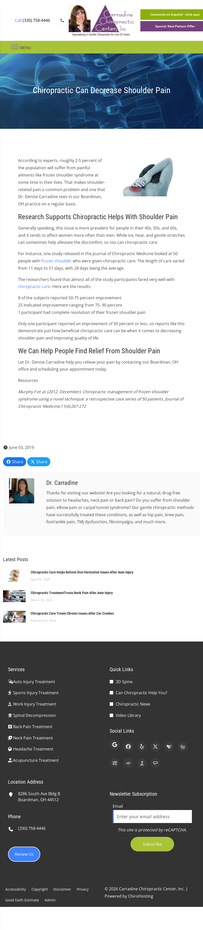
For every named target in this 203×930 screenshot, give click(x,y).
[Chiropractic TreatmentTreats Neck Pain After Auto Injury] (14, 596)
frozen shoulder (56, 261)
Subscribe (152, 844)
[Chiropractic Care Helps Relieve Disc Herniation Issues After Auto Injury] (14, 575)
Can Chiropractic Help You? (141, 692)
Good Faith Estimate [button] (22, 900)
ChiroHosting (140, 896)
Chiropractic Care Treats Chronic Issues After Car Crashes (72, 613)
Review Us (24, 854)
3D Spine (124, 681)
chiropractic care (34, 286)
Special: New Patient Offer (175, 26)
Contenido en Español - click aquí (175, 14)
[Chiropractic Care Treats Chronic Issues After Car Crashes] (14, 616)
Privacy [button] (83, 889)
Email (119, 806)
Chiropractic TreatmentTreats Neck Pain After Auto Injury (72, 593)
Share (14, 461)
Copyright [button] (39, 889)
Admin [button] (50, 900)
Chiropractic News (133, 704)
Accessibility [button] (15, 889)
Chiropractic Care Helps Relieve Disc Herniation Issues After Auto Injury (82, 572)
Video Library (128, 715)
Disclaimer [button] (62, 889)
